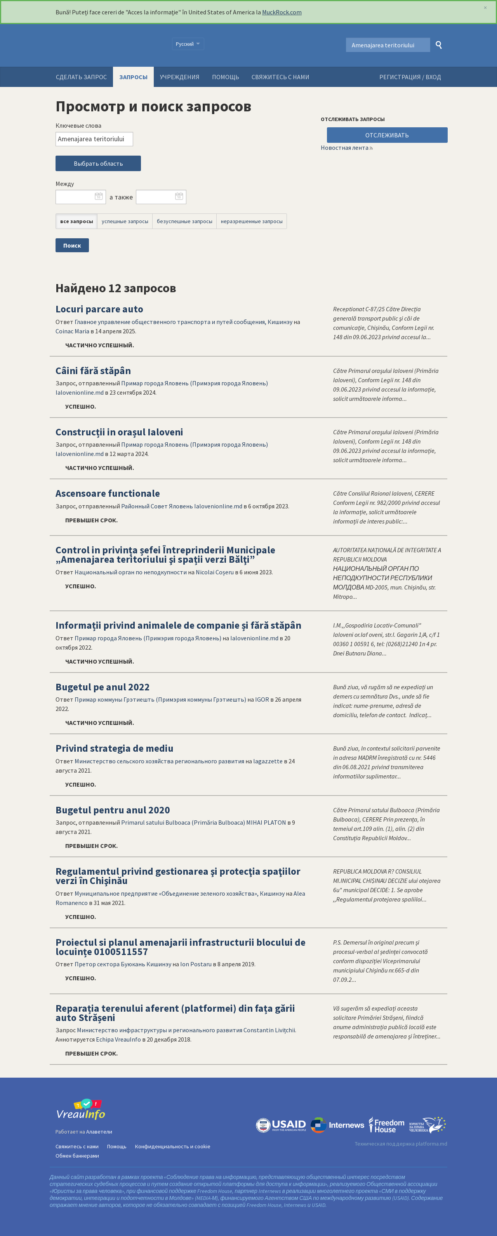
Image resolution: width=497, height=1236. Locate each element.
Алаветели (99, 1131)
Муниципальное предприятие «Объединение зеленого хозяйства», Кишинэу (180, 893)
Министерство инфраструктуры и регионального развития (159, 1030)
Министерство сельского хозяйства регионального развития (159, 761)
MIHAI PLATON (266, 822)
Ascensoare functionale (108, 493)
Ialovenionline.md (80, 392)
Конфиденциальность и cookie (172, 1146)
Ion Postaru (196, 964)
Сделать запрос (81, 77)
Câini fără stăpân (93, 370)
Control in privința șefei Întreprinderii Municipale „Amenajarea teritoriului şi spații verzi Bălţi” (165, 554)
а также (121, 197)
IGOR (262, 699)
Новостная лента (344, 147)
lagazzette (268, 761)
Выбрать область (98, 163)
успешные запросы (125, 221)
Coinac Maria (72, 331)
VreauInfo (109, 45)
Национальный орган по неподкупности (131, 572)
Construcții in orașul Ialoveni (119, 432)
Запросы (133, 77)
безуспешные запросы (184, 221)
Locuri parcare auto (99, 309)
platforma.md (431, 1143)
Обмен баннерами (77, 1155)
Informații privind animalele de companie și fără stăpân (178, 625)
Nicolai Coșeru (215, 572)
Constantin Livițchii (269, 1030)
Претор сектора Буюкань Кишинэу (123, 964)
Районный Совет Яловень (157, 506)
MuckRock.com (282, 12)
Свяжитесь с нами (280, 77)
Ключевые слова (78, 125)
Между (65, 183)
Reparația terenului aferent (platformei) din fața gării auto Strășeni (175, 1013)
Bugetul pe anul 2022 (103, 687)
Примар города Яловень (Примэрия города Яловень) (194, 383)
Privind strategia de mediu (115, 748)
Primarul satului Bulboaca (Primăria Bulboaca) (183, 822)
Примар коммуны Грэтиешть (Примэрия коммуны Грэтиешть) (160, 699)
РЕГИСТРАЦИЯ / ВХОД (410, 77)
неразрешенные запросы (252, 221)
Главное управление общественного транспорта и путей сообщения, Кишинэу (183, 322)
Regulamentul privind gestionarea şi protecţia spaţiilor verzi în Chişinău (178, 876)
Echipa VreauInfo (118, 1039)
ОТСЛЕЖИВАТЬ (387, 135)
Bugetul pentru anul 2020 (113, 810)
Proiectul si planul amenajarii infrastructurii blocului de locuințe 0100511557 (181, 947)
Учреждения (180, 77)
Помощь (225, 77)
